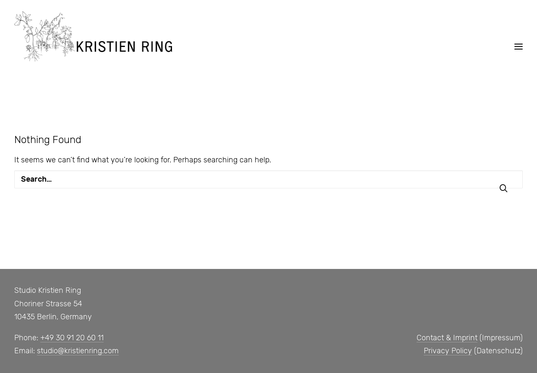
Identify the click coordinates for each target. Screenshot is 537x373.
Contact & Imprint (447, 338)
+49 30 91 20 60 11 (72, 338)
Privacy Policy (448, 351)
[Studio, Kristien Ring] (93, 36)
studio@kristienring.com (78, 351)
